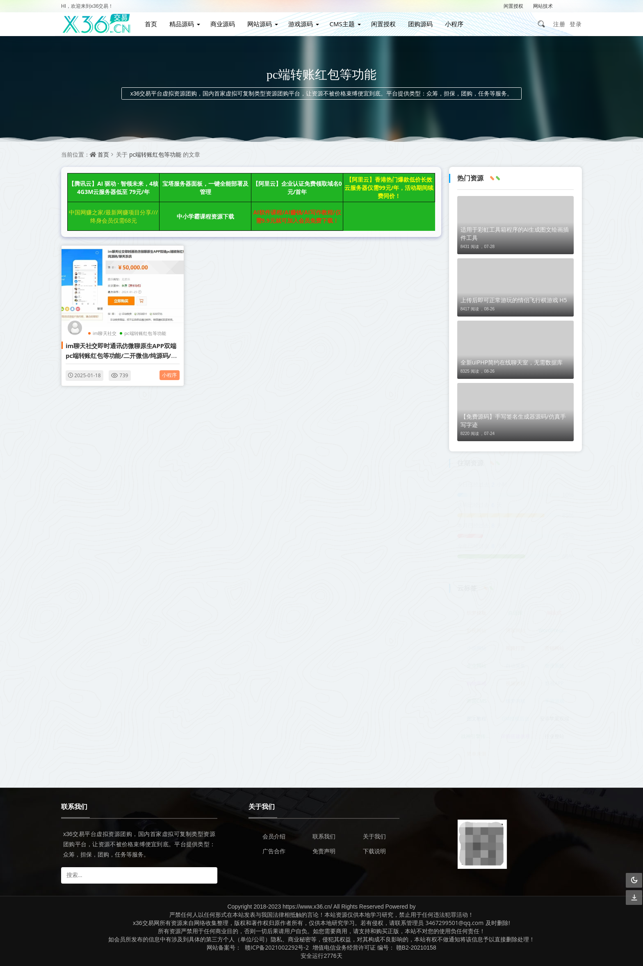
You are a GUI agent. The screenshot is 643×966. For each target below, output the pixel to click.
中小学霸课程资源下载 (205, 216)
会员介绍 (273, 836)
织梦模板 (476, 612)
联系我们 (323, 836)
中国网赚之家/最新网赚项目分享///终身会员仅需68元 (113, 216)
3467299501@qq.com (455, 923)
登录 (576, 24)
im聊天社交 (104, 333)
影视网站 (476, 630)
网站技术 (543, 5)
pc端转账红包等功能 (155, 154)
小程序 (454, 24)
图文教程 (476, 718)
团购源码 (420, 24)
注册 (559, 24)
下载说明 (374, 851)
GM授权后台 (515, 718)
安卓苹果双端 (554, 718)
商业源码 (222, 24)
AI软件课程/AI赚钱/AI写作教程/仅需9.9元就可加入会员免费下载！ (297, 216)
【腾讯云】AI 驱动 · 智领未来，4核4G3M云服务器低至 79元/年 (113, 188)
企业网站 (476, 665)
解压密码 (572, 5)
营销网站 (554, 648)
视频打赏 (515, 648)
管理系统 (554, 665)
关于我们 (374, 836)
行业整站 (554, 736)
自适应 (515, 612)
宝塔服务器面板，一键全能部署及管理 (205, 188)
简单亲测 (476, 753)
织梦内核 (515, 700)
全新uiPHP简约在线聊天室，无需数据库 (512, 362)
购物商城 (476, 683)
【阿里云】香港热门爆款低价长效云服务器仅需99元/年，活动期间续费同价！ (389, 187)
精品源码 (181, 24)
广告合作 (273, 851)
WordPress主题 (555, 630)
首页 (151, 24)
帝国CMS (477, 700)
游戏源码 (300, 24)
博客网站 (515, 630)
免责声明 (323, 851)
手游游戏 (554, 700)
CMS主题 (341, 24)
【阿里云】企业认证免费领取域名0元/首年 (297, 188)
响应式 (554, 612)
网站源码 (259, 24)
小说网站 (476, 648)
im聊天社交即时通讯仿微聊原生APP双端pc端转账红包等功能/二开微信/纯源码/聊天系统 (121, 355)
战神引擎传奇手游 (478, 736)
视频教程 (515, 683)
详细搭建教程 (515, 736)
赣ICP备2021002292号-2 (277, 947)
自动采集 (515, 665)
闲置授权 (513, 5)
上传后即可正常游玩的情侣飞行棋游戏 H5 (514, 300)
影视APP (554, 683)
